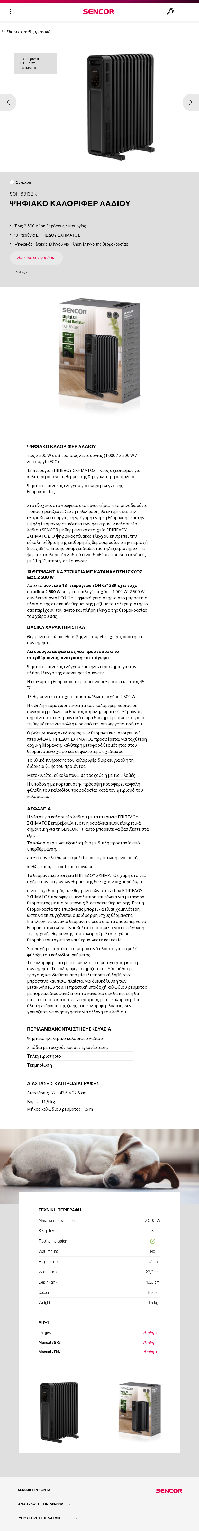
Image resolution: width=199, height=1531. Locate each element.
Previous (8, 102)
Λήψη (149, 1333)
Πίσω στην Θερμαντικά (29, 32)
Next (191, 102)
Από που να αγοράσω (36, 258)
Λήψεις (20, 272)
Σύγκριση (23, 182)
